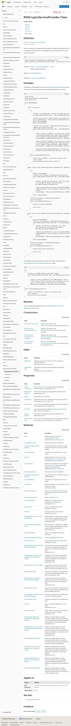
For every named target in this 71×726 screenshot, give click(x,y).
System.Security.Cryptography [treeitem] (10, 21)
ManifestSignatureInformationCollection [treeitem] (11, 288)
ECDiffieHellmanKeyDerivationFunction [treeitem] (11, 209)
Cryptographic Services (33, 699)
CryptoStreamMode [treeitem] (8, 143)
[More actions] (68, 12)
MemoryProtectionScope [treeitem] (9, 303)
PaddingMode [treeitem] (6, 318)
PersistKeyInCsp (28, 404)
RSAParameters (47, 263)
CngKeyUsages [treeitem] (7, 93)
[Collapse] (20, 10)
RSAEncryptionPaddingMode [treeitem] (10, 386)
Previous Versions (14, 722)
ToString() (26, 604)
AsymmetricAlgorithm (42, 66)
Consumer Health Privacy (46, 722)
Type (50, 511)
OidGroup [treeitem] (5, 315)
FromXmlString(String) (29, 500)
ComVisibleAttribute (35, 73)
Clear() (26, 436)
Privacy (35, 722)
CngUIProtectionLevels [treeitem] (9, 110)
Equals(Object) (27, 484)
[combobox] (11, 14)
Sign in (67, 2)
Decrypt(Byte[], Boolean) (30, 443)
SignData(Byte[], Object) (30, 571)
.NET (30, 12)
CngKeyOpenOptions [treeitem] (8, 90)
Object (32, 66)
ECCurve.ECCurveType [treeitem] (8, 193)
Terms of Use (58, 722)
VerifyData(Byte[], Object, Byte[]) (32, 638)
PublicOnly (27, 409)
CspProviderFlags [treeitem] (7, 152)
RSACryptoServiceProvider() (31, 324)
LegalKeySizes (27, 399)
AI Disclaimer (4, 722)
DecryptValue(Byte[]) (29, 452)
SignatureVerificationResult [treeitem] (10, 470)
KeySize (26, 396)
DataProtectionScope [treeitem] (8, 155)
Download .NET (64, 6)
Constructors (28, 31)
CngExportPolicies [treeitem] (7, 72)
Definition (27, 24)
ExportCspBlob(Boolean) (30, 491)
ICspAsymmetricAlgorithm (38, 78)
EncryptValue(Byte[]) (29, 479)
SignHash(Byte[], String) (30, 599)
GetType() (26, 511)
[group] (47, 61)
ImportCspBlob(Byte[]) (29, 533)
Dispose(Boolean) (28, 463)
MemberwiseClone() (29, 540)
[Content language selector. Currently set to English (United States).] (8, 719)
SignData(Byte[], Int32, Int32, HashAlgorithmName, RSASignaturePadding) (33, 556)
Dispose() (26, 457)
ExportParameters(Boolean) (31, 497)
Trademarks (4, 725)
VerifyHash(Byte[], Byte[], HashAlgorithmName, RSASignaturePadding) (32, 659)
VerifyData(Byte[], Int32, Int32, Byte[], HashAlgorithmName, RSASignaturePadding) (33, 628)
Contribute (28, 722)
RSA (25, 50)
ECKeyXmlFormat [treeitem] (7, 222)
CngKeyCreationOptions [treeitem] (9, 81)
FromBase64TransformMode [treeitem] (10, 233)
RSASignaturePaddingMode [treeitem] (10, 417)
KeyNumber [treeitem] (6, 275)
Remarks (27, 29)
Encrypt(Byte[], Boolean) (30, 472)
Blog (21, 722)
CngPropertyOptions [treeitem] (8, 101)
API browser (37, 12)
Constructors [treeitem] (8, 374)
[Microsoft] (3, 2)
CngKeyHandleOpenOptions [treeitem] (10, 87)
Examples (27, 27)
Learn (25, 12)
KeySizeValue (27, 361)
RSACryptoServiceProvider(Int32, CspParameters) (29, 336)
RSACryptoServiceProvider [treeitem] (11, 371)
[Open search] (63, 2)
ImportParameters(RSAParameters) (33, 537)
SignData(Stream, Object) (30, 588)
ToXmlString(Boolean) (29, 610)
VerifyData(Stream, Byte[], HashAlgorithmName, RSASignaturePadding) (32, 648)
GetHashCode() (28, 507)
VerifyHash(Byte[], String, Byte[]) (32, 668)
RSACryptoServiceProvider (52, 87)
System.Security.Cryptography (37, 42)
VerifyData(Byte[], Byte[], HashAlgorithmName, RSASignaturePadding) (32, 618)
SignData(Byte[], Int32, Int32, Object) (33, 565)
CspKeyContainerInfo (42, 387)
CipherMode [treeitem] (6, 63)
